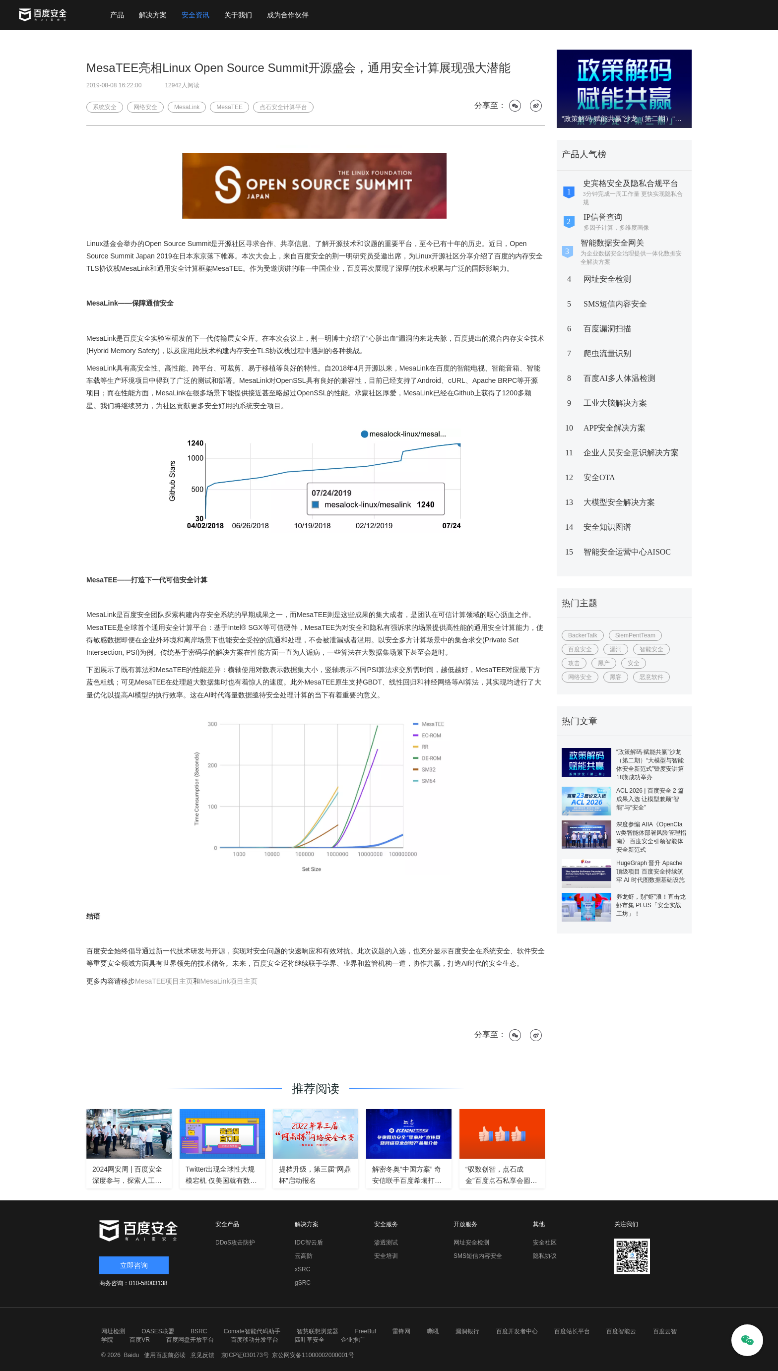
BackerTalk (582, 635)
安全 (634, 663)
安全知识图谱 (607, 527)
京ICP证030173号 (245, 1355)
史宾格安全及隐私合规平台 (630, 183)
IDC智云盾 (309, 1242)
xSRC (302, 1269)
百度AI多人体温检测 (619, 378)
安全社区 (545, 1242)
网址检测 (113, 1331)
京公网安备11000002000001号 (313, 1355)
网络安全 (580, 677)
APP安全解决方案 (615, 428)
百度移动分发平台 (254, 1339)
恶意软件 (651, 677)
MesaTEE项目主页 (164, 981)
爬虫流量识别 (607, 353)
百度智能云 (621, 1331)
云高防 (304, 1255)
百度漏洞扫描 (607, 328)
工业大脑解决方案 (615, 403)
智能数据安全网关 (612, 243)
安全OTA (599, 477)
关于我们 (238, 15)
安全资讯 (195, 15)
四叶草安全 (309, 1339)
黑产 (604, 663)
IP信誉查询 (603, 217)
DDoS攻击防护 (235, 1242)
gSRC (303, 1282)
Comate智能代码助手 (252, 1331)
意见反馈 (201, 1355)
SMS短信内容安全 (615, 304)
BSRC (199, 1331)
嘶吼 (433, 1331)
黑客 (616, 677)
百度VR (140, 1339)
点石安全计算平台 (283, 107)
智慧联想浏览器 (317, 1331)
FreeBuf (365, 1331)
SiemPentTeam (635, 635)
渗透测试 (386, 1242)
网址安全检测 (607, 279)
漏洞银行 (467, 1331)
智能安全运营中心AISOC (627, 552)
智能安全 (651, 649)
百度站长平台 (572, 1331)
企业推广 (353, 1339)
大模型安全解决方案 (619, 502)
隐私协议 (545, 1255)
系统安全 (105, 107)
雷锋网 (401, 1331)
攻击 (574, 663)
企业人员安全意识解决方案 (631, 452)
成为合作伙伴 (288, 15)
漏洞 (616, 649)
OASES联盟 (157, 1331)
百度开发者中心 (517, 1331)
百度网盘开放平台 (190, 1339)
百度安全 (580, 649)
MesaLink (186, 107)
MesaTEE (229, 107)
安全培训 (386, 1255)
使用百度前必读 (163, 1355)
